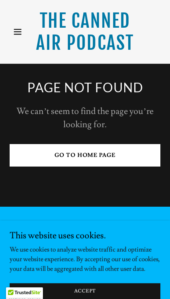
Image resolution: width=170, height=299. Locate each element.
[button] (21, 32)
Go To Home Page (85, 155)
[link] (84, 48)
